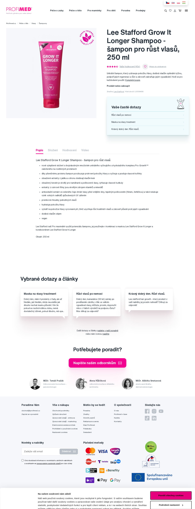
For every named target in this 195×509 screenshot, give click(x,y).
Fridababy (87, 429)
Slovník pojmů (89, 418)
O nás (116, 411)
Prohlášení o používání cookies (64, 429)
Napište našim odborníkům (97, 363)
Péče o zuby (56, 10)
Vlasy (34, 23)
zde (86, 495)
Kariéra (117, 418)
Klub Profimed (89, 425)
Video (85, 150)
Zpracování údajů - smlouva (63, 418)
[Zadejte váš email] (41, 451)
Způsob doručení (59, 414)
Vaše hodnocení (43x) (130, 67)
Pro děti (111, 10)
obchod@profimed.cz (31, 411)
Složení (53, 150)
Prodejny (140, 10)
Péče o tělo (75, 10)
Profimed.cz (11, 23)
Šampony (43, 23)
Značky (86, 414)
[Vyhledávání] (165, 10)
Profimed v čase (120, 414)
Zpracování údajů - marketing (64, 421)
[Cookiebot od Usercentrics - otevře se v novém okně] (18, 503)
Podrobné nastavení (48, 503)
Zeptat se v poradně (30, 414)
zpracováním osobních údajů (48, 463)
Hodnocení (69, 150)
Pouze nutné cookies (171, 494)
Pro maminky (94, 10)
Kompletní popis (132, 80)
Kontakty (118, 421)
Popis (39, 150)
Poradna (125, 10)
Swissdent (87, 432)
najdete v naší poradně (107, 331)
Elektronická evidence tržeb (63, 425)
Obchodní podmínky (60, 411)
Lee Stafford (119, 91)
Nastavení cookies (59, 432)
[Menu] (186, 10)
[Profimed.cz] (19, 10)
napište (105, 334)
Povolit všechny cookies (170, 475)
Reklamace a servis (91, 421)
